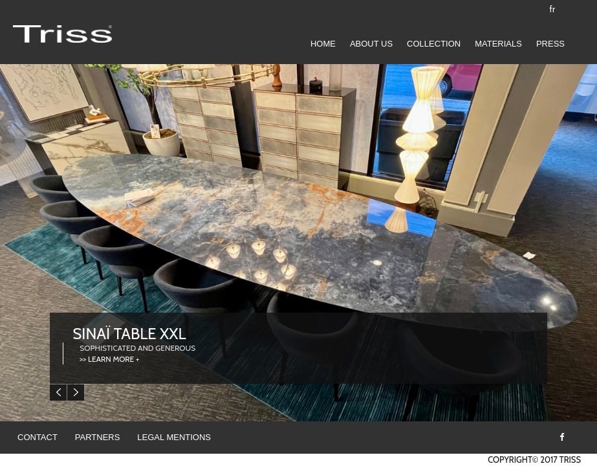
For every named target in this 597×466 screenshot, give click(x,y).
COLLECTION (434, 44)
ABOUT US (371, 44)
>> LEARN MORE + (109, 359)
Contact (37, 437)
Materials (498, 44)
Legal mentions (174, 437)
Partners (97, 437)
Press (550, 44)
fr (552, 9)
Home (323, 44)
